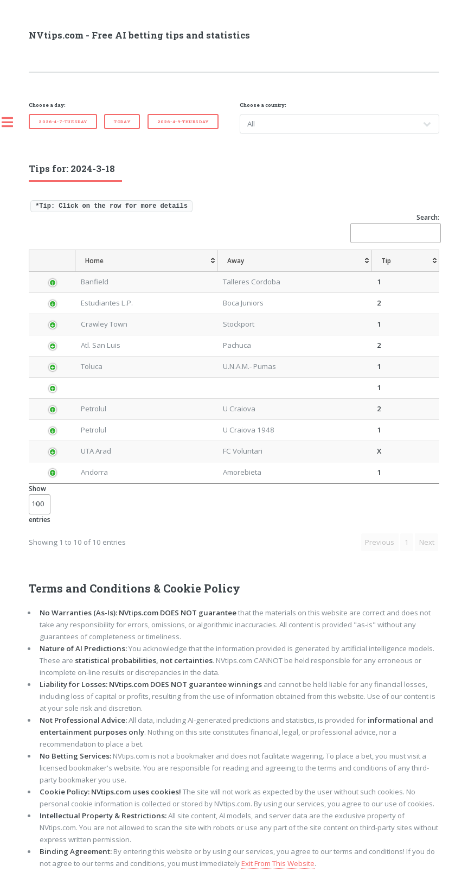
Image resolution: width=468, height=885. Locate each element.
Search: (394, 228)
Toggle (13, 122)
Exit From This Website (278, 863)
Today (122, 121)
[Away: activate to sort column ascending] (294, 261)
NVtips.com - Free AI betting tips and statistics (139, 35)
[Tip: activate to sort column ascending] (405, 261)
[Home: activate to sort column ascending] (146, 261)
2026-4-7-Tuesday (63, 121)
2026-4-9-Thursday (183, 121)
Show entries (39, 504)
